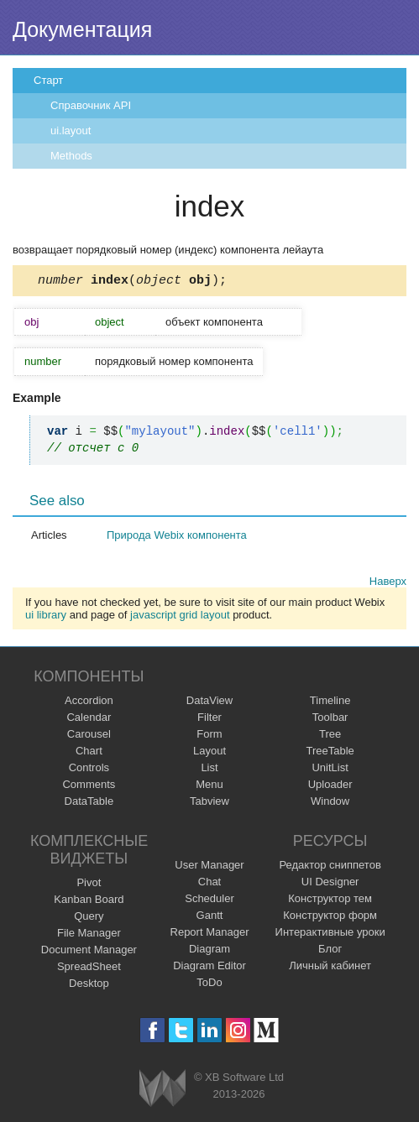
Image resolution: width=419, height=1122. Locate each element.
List (209, 770)
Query (88, 918)
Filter (209, 719)
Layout (209, 753)
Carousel (89, 736)
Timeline (330, 703)
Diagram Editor (209, 968)
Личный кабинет (330, 968)
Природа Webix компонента (177, 537)
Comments (88, 786)
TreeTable (330, 753)
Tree (330, 736)
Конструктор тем (330, 901)
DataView (209, 703)
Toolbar (330, 719)
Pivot (88, 885)
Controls (89, 770)
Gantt (209, 917)
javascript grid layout (180, 617)
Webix (162, 1090)
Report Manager (209, 934)
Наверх (387, 583)
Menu (209, 786)
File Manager (89, 935)
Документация (82, 29)
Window (330, 803)
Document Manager (89, 952)
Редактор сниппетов (329, 867)
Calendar (88, 719)
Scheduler (209, 901)
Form (209, 736)
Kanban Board (88, 901)
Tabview (209, 803)
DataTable (89, 803)
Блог (330, 951)
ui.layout (70, 130)
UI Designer (330, 884)
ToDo (209, 984)
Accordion (89, 703)
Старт (48, 80)
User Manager (209, 867)
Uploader (330, 786)
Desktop (89, 985)
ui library (45, 617)
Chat (209, 884)
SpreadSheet (89, 969)
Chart (89, 753)
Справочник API (90, 105)
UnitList (330, 770)
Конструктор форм (330, 917)
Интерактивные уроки (330, 934)
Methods (71, 155)
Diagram (209, 951)
